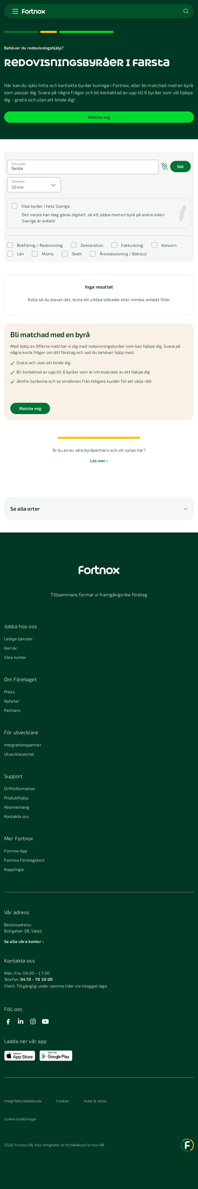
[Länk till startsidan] (33, 11)
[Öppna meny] (15, 11)
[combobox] (34, 184)
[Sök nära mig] (164, 167)
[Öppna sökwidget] (187, 11)
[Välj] (53, 184)
